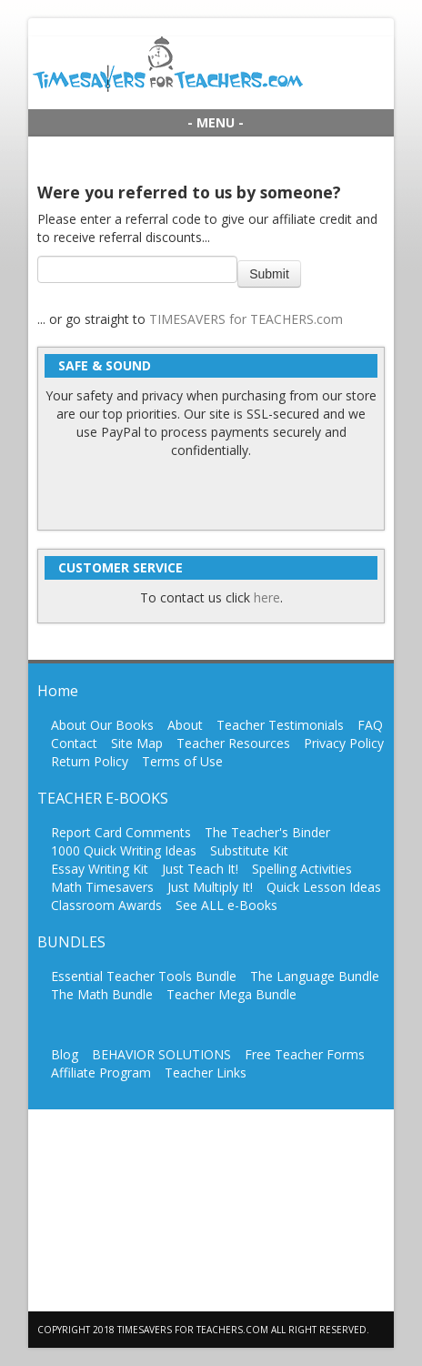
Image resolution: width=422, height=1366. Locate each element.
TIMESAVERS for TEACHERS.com (246, 319)
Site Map (137, 743)
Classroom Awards (106, 905)
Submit (269, 274)
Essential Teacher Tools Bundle (143, 976)
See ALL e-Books (226, 905)
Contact (74, 743)
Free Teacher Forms (305, 1054)
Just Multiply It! (210, 886)
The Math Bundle (102, 994)
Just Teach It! (200, 868)
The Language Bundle (314, 976)
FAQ (370, 725)
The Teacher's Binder (267, 832)
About (185, 725)
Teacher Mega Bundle (231, 994)
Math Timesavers (102, 886)
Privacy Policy (344, 743)
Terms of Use (182, 761)
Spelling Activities (302, 868)
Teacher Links (205, 1072)
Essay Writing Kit (99, 868)
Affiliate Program (101, 1072)
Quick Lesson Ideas (323, 886)
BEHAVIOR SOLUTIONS (161, 1054)
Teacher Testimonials (280, 725)
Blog (64, 1054)
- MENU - (215, 122)
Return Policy (89, 761)
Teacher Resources (233, 743)
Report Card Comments (121, 832)
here (267, 597)
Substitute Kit (249, 850)
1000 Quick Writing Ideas (123, 850)
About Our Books (102, 725)
